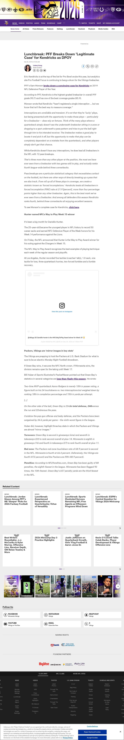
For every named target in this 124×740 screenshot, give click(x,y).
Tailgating (73, 715)
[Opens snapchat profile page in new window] (102, 615)
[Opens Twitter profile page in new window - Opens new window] (37, 70)
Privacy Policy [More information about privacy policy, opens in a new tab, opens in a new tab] (68, 738)
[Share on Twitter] (88, 67)
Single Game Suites (91, 709)
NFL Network (35, 704)
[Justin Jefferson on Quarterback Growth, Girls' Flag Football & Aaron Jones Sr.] (77, 549)
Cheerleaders (54, 698)
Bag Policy (73, 687)
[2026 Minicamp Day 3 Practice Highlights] (47, 546)
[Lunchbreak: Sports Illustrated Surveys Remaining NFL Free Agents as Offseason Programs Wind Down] (77, 508)
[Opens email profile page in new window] (62, 624)
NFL (54, 342)
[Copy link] (96, 66)
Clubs (91, 715)
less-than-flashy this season (71, 378)
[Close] (120, 731)
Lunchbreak (17, 697)
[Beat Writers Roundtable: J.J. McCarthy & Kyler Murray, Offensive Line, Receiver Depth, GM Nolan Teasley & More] (16, 552)
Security (73, 711)
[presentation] (120, 528)
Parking (73, 696)
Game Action (54, 695)
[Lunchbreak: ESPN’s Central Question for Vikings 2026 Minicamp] (107, 506)
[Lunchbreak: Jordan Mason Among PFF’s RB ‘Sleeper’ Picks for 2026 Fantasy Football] (16, 507)
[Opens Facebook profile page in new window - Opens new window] (34, 70)
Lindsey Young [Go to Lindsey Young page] (37, 65)
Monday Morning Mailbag (17, 691)
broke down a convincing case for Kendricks (66, 85)
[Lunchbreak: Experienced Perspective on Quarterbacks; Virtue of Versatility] (47, 508)
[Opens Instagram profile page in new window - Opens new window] (41, 70)
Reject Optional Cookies (92, 732)
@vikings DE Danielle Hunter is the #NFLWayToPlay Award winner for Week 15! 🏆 (56, 337)
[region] (62, 732)
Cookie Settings (92, 726)
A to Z (73, 684)
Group (91, 695)
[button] (59, 528)
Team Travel (54, 707)
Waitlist (91, 698)
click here (74, 207)
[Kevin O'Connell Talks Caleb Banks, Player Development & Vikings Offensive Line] (107, 549)
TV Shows (35, 707)
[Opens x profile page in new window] (102, 624)
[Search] (80, 22)
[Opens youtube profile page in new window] (21, 624)
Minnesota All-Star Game (107, 702)
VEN (35, 689)
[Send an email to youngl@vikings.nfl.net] (44, 70)
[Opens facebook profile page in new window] (21, 615)
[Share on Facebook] (83, 67)
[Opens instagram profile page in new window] (62, 615)
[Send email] (92, 67)
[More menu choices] (64, 23)
